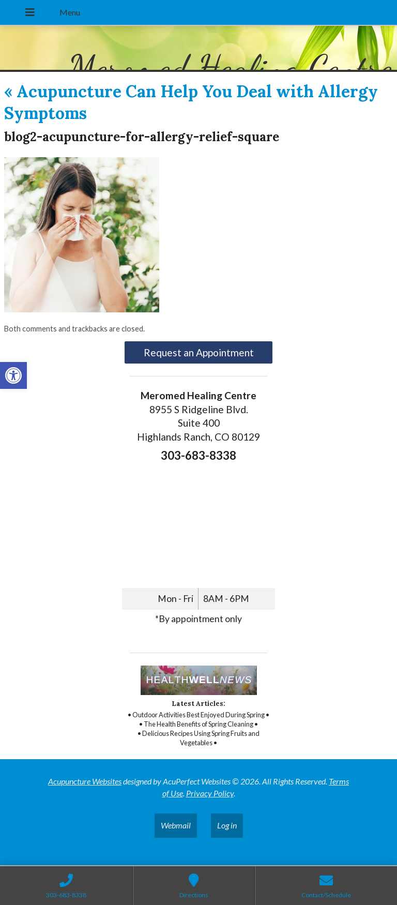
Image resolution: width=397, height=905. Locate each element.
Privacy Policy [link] (210, 793)
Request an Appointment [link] (199, 352)
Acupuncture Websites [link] (84, 781)
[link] (13, 375)
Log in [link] (227, 825)
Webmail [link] (176, 825)
